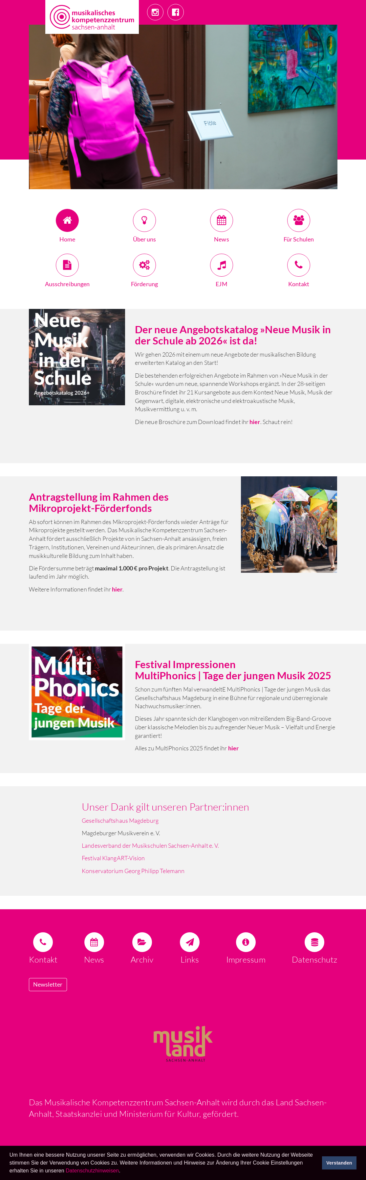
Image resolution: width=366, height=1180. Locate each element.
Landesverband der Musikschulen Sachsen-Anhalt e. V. (150, 845)
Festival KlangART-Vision (113, 858)
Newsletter (48, 984)
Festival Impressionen (186, 664)
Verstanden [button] (339, 1163)
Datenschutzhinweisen (92, 1170)
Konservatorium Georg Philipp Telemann (133, 870)
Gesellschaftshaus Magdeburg (120, 820)
